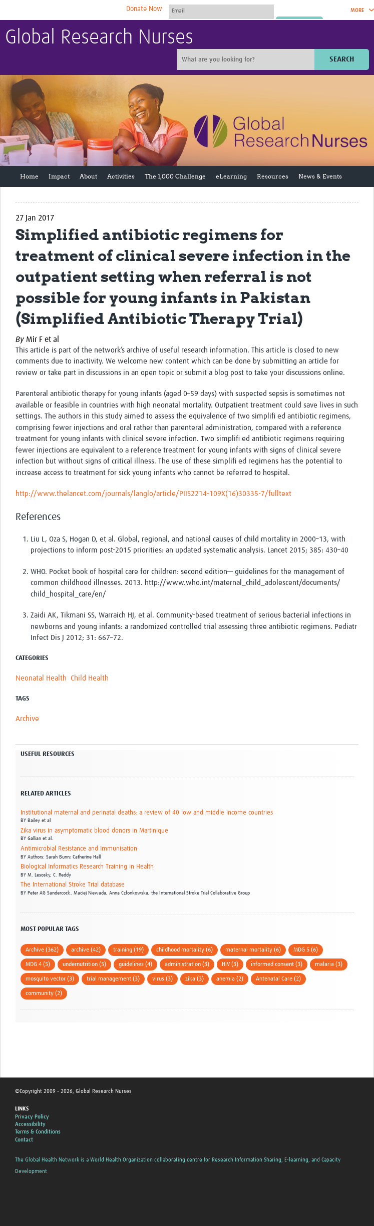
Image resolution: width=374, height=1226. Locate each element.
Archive (27, 718)
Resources (272, 176)
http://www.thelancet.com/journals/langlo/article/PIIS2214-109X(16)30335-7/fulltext (153, 494)
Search (341, 59)
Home (29, 176)
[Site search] (247, 59)
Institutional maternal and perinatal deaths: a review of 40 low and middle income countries (147, 813)
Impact (59, 176)
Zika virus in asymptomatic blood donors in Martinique (94, 831)
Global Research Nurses (99, 38)
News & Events (320, 176)
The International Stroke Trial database (73, 885)
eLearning (231, 176)
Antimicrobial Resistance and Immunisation (79, 849)
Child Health (90, 678)
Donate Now (144, 9)
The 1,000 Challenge (175, 176)
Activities (121, 176)
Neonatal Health (41, 678)
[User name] (221, 10)
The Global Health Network (80, 10)
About (88, 176)
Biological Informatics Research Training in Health (87, 867)
